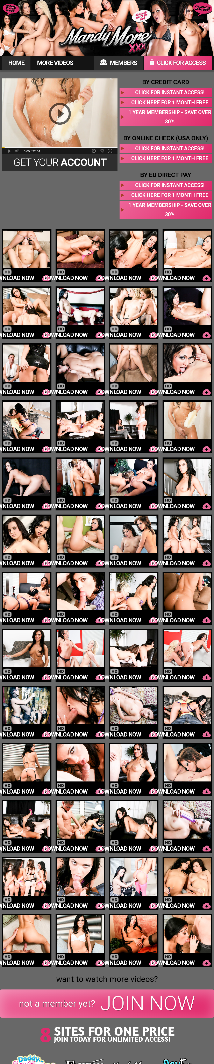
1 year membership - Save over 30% (169, 117)
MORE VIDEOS (55, 62)
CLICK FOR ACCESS (178, 62)
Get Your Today (60, 163)
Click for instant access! (170, 92)
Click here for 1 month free (169, 103)
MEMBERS (118, 62)
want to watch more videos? (107, 979)
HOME (16, 62)
